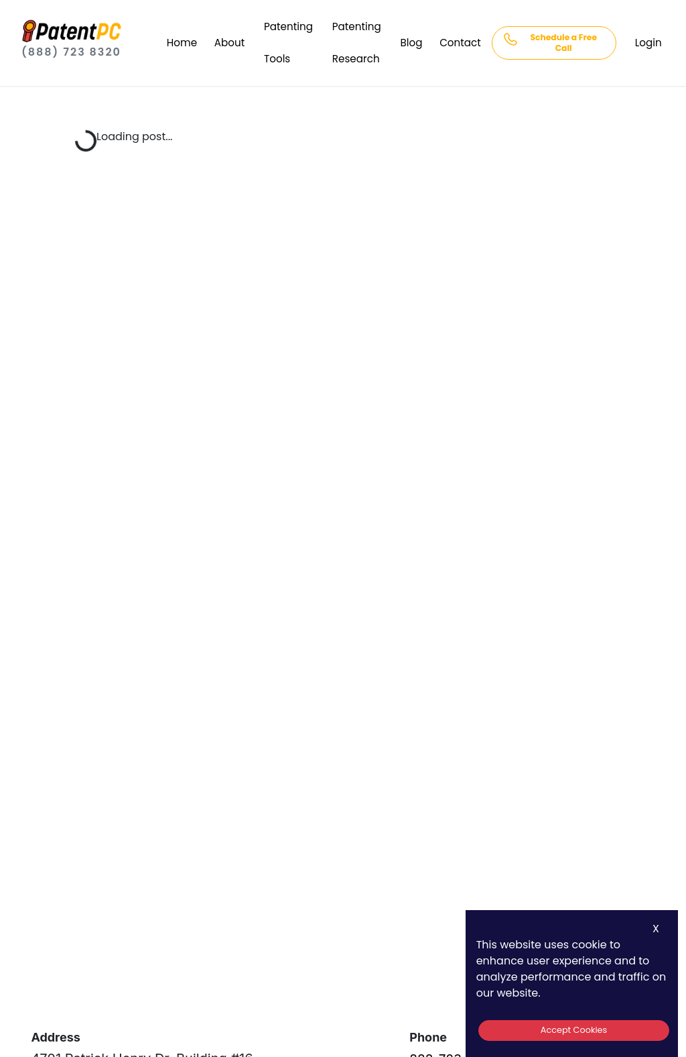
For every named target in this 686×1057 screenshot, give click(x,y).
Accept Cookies (574, 1030)
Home (182, 43)
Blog (412, 43)
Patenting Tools (288, 42)
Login (648, 43)
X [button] (656, 928)
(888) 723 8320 (71, 52)
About (229, 43)
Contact (460, 43)
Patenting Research (356, 42)
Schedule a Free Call (563, 43)
